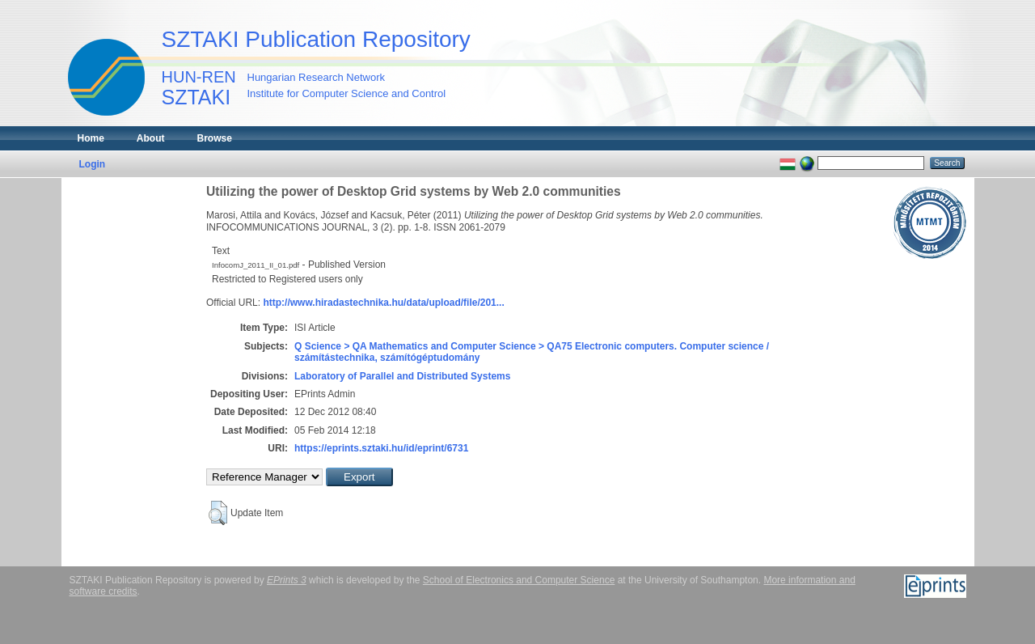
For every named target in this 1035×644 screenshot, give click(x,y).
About (151, 138)
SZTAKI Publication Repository (316, 39)
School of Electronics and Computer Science (519, 580)
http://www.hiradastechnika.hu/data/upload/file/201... (383, 302)
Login (92, 164)
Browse (214, 138)
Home (91, 138)
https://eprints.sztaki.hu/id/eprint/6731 (381, 448)
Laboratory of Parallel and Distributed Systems (402, 376)
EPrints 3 (286, 580)
